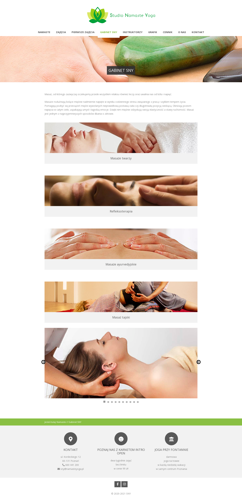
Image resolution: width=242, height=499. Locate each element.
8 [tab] (130, 402)
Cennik (167, 32)
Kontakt (198, 32)
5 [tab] (119, 402)
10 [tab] (138, 402)
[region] (121, 363)
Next (198, 362)
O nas (182, 32)
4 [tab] (115, 402)
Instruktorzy (133, 32)
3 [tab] (112, 402)
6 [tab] (123, 402)
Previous (43, 362)
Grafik (152, 32)
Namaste (44, 32)
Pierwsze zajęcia (83, 32)
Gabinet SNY (108, 32)
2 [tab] (108, 402)
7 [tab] (127, 402)
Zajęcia (61, 32)
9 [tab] (134, 402)
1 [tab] (104, 402)
